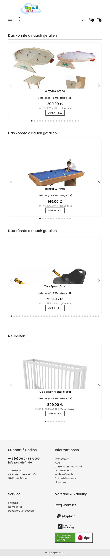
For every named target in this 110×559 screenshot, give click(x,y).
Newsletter (15, 510)
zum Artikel (54, 113)
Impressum (62, 462)
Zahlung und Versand (68, 469)
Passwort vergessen (21, 514)
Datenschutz (63, 473)
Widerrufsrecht (64, 477)
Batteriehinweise (65, 481)
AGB (57, 465)
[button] (32, 121)
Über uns (60, 485)
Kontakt (13, 506)
